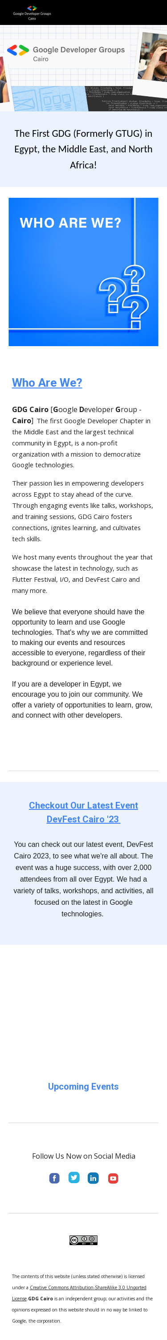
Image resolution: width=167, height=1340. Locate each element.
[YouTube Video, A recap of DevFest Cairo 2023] (83, 1005)
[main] (83, 149)
